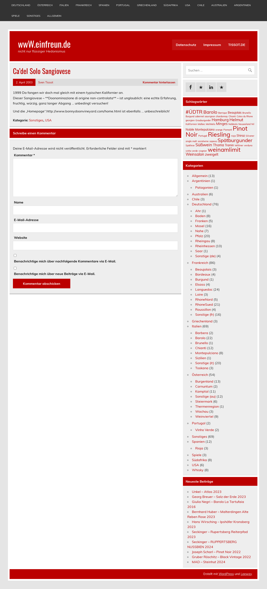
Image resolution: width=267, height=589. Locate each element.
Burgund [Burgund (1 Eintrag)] (190, 116)
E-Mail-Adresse (26, 219)
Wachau (201, 411)
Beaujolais (203, 269)
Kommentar (24, 155)
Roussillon (203, 309)
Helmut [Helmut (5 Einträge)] (236, 119)
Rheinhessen (205, 246)
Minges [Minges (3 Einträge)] (222, 124)
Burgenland (204, 381)
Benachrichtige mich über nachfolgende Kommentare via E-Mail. (65, 261)
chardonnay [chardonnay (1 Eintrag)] (222, 116)
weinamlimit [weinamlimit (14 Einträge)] (224, 149)
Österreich (45, 5)
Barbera (201, 333)
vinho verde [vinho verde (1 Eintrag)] (192, 150)
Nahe (199, 231)
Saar (199, 251)
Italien (64, 5)
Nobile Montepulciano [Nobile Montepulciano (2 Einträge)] (200, 129)
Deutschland (20, 5)
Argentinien (242, 5)
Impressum (212, 45)
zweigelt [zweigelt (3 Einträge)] (211, 154)
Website (20, 237)
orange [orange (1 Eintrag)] (219, 129)
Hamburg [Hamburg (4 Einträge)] (220, 119)
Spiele (15, 15)
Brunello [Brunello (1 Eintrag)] (246, 112)
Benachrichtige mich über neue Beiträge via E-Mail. (54, 273)
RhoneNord (204, 299)
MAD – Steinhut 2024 (208, 562)
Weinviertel (204, 416)
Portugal (123, 5)
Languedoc (204, 289)
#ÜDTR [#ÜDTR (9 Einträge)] (194, 112)
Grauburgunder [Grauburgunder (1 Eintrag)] (203, 120)
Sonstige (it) (204, 363)
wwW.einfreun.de (44, 43)
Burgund (202, 279)
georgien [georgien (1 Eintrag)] (190, 120)
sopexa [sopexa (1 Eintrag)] (213, 141)
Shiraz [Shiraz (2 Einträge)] (241, 135)
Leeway (246, 574)
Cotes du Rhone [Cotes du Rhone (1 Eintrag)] (245, 116)
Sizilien (200, 358)
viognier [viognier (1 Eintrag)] (203, 150)
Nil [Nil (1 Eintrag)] (252, 124)
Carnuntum (204, 386)
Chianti (200, 348)
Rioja (199, 448)
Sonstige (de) (205, 256)
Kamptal (202, 391)
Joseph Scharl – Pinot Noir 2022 (216, 552)
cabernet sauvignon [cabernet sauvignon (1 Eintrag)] (205, 116)
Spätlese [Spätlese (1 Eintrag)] (190, 145)
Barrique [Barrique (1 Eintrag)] (222, 112)
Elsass (200, 284)
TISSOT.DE (236, 45)
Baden (200, 216)
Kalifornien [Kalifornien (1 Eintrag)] (191, 124)
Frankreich (84, 5)
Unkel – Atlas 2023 (207, 492)
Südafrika (171, 5)
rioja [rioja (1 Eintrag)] (233, 135)
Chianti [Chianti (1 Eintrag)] (232, 116)
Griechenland (147, 5)
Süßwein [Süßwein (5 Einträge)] (203, 144)
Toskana (201, 368)
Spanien (104, 5)
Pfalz (199, 236)
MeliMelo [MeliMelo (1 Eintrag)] (210, 124)
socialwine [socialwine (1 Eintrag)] (203, 141)
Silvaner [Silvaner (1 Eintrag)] (250, 135)
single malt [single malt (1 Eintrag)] (191, 141)
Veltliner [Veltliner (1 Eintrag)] (239, 145)
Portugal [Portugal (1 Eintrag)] (202, 135)
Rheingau (202, 241)
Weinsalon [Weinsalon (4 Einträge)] (195, 154)
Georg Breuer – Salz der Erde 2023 (219, 497)
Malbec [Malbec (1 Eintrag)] (201, 124)
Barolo (200, 338)
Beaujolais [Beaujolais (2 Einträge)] (235, 112)
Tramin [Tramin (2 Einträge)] (229, 145)
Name (18, 202)
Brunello (201, 343)
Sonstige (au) (205, 396)
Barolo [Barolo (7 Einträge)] (210, 112)
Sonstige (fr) (204, 314)
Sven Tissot (45, 82)
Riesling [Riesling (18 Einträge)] (219, 134)
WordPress (226, 574)
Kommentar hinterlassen (159, 82)
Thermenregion (207, 406)
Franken (201, 221)
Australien (219, 5)
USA (187, 5)
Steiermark (203, 401)
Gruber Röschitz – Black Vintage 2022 (221, 557)
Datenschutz (186, 45)
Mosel (199, 226)
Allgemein (54, 15)
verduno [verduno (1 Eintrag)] (248, 145)
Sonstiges (33, 15)
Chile (200, 5)
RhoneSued (204, 304)
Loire (199, 294)
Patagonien (204, 187)
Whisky (198, 470)
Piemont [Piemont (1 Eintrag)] (227, 129)
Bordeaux (202, 274)
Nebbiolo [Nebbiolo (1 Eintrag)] (233, 124)
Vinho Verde (204, 430)
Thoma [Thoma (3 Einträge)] (218, 145)
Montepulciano (206, 353)
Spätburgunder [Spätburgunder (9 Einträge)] (235, 140)
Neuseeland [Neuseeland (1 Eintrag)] (244, 124)
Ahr (198, 211)
